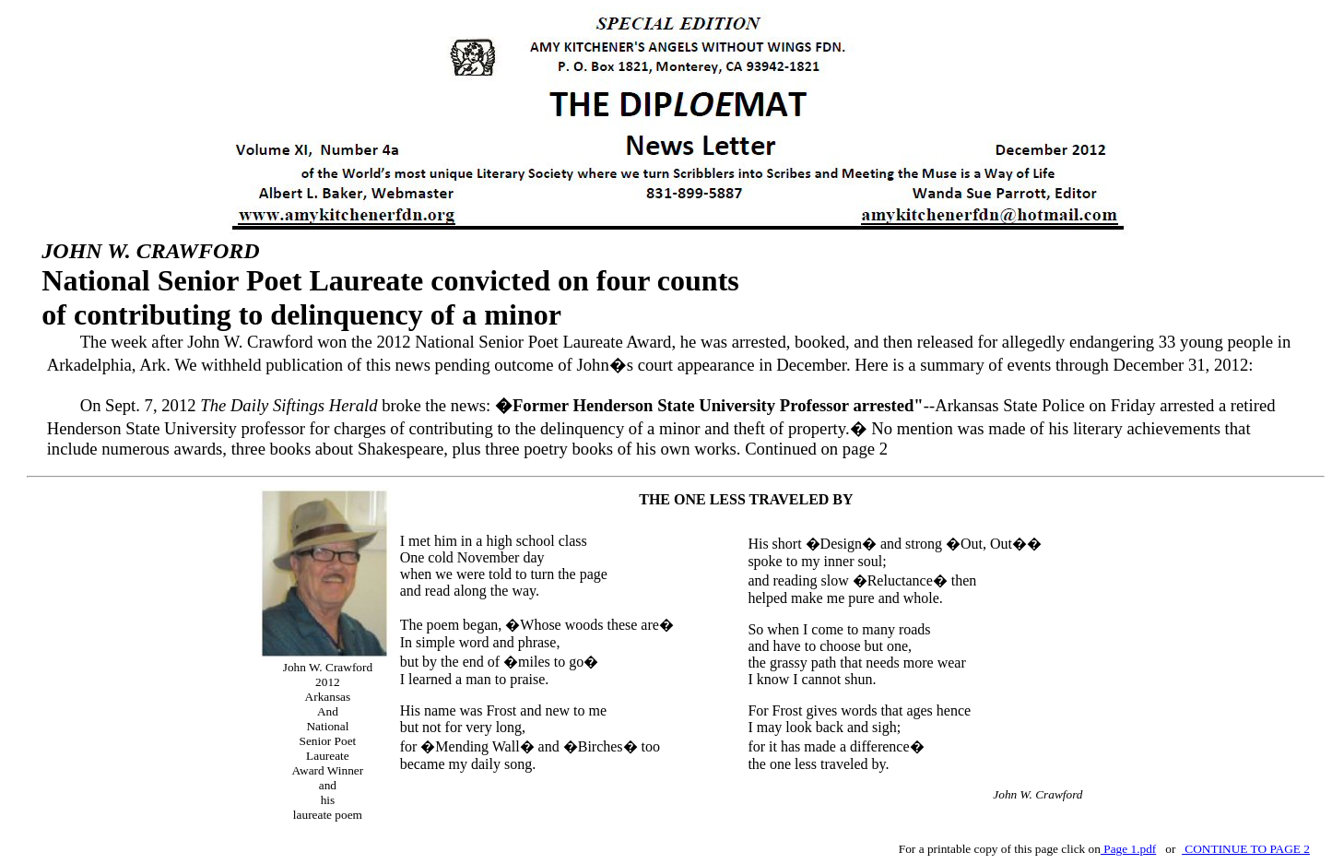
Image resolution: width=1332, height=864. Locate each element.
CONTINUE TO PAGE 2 (1246, 849)
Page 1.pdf (1128, 849)
